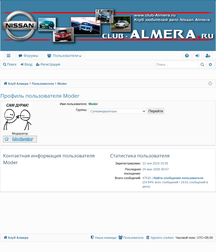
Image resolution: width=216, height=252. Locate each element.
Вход (28, 64)
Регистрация (50, 64)
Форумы (31, 55)
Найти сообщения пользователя (178, 178)
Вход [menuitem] (198, 56)
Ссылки (9, 56)
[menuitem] (187, 55)
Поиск (11, 64)
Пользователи (65, 55)
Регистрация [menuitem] (209, 56)
